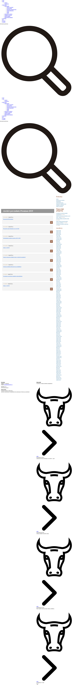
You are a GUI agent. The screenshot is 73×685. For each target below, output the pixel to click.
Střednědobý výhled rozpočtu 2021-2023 (11, 238)
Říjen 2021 (58, 291)
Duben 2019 (58, 325)
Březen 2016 (58, 363)
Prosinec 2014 (58, 374)
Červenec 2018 (59, 336)
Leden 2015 (58, 373)
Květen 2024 (58, 259)
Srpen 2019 (58, 320)
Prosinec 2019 (58, 315)
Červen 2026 (58, 230)
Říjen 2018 (58, 332)
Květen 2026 (58, 231)
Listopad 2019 (58, 316)
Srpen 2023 (58, 269)
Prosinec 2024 (58, 251)
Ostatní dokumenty (10, 10)
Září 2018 (58, 333)
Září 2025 (58, 241)
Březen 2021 (58, 297)
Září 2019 (58, 318)
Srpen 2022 (58, 282)
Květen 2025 (58, 246)
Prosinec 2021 (58, 289)
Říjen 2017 (58, 347)
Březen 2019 (58, 326)
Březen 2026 (58, 234)
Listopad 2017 (58, 346)
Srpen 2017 (58, 350)
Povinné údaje (9, 8)
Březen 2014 (58, 377)
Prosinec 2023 (58, 265)
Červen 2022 (58, 284)
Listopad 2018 (58, 331)
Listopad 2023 (58, 266)
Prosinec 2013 (58, 378)
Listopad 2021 (58, 290)
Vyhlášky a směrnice (60, 205)
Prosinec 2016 (58, 356)
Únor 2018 (58, 342)
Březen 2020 (58, 311)
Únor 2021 (58, 299)
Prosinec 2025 (58, 237)
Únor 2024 (58, 262)
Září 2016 (58, 358)
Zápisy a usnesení (10, 7)
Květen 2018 (58, 338)
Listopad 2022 (58, 279)
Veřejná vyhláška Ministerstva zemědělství (12, 266)
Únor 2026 (58, 235)
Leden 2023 (58, 276)
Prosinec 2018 (58, 330)
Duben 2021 (58, 296)
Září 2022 (58, 281)
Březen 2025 (58, 247)
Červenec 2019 (59, 321)
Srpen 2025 (58, 242)
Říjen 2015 (58, 367)
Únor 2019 (58, 327)
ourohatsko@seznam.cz (8, 384)
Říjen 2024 (58, 254)
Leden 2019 (58, 328)
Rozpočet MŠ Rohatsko (8, 219)
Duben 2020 (58, 310)
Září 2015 (58, 368)
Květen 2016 (58, 361)
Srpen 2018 (58, 335)
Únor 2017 (58, 355)
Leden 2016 (58, 365)
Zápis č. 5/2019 (6, 285)
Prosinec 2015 (58, 366)
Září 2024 (58, 255)
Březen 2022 (58, 286)
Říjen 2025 (58, 240)
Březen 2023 (58, 274)
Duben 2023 (58, 272)
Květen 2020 (58, 308)
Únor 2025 (58, 249)
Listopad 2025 (58, 239)
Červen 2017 (58, 351)
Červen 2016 (58, 360)
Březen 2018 (58, 341)
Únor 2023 (58, 275)
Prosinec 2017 (58, 345)
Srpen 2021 (58, 294)
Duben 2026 (58, 233)
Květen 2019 (58, 323)
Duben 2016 (58, 362)
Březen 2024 (58, 261)
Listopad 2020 (58, 302)
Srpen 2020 (58, 306)
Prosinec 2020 (58, 301)
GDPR (8, 110)
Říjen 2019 (58, 317)
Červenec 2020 (59, 307)
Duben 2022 (58, 285)
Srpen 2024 (58, 256)
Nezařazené (58, 201)
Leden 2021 (58, 300)
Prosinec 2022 (58, 277)
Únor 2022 (58, 287)
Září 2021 (58, 292)
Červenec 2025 (59, 244)
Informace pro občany (60, 200)
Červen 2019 (58, 322)
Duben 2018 (58, 340)
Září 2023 (58, 267)
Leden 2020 (58, 313)
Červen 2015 (58, 369)
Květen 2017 (58, 352)
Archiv (8, 11)
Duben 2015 (58, 371)
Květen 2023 (58, 271)
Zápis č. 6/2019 (6, 247)
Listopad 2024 (58, 252)
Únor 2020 (58, 312)
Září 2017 (58, 348)
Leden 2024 (58, 264)
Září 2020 (58, 305)
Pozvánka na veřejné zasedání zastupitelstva (12, 276)
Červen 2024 (58, 257)
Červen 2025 (58, 245)
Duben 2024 (58, 260)
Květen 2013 (58, 379)
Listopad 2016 (58, 357)
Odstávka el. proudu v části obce (62, 224)
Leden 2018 (58, 343)
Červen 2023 (58, 270)
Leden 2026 (58, 236)
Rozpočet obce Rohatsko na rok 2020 (11, 228)
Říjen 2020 (58, 303)
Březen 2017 (58, 353)
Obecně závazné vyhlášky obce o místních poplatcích (14, 257)
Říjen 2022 (58, 280)
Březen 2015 (58, 372)
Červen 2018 (58, 337)
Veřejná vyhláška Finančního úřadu (62, 218)
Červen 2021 (58, 295)
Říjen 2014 (58, 376)
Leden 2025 (58, 250)
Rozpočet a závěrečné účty (11, 9)
